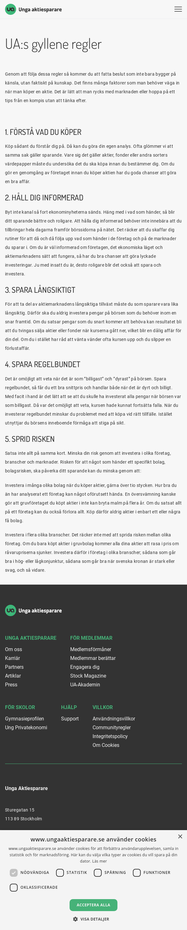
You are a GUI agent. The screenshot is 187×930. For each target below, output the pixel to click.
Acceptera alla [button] (93, 905)
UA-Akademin (85, 685)
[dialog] (93, 880)
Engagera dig (84, 667)
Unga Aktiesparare (30, 638)
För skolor (20, 707)
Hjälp (69, 707)
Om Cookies (106, 745)
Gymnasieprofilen (24, 719)
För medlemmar (91, 638)
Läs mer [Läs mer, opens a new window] (99, 861)
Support (70, 719)
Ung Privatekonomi (26, 728)
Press (11, 685)
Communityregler (112, 728)
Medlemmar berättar (93, 658)
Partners (14, 667)
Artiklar (13, 676)
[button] (93, 919)
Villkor (103, 707)
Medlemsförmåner (90, 649)
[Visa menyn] (178, 9)
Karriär (12, 658)
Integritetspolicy (110, 736)
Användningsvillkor (114, 719)
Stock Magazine (88, 676)
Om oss (13, 649)
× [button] (180, 837)
